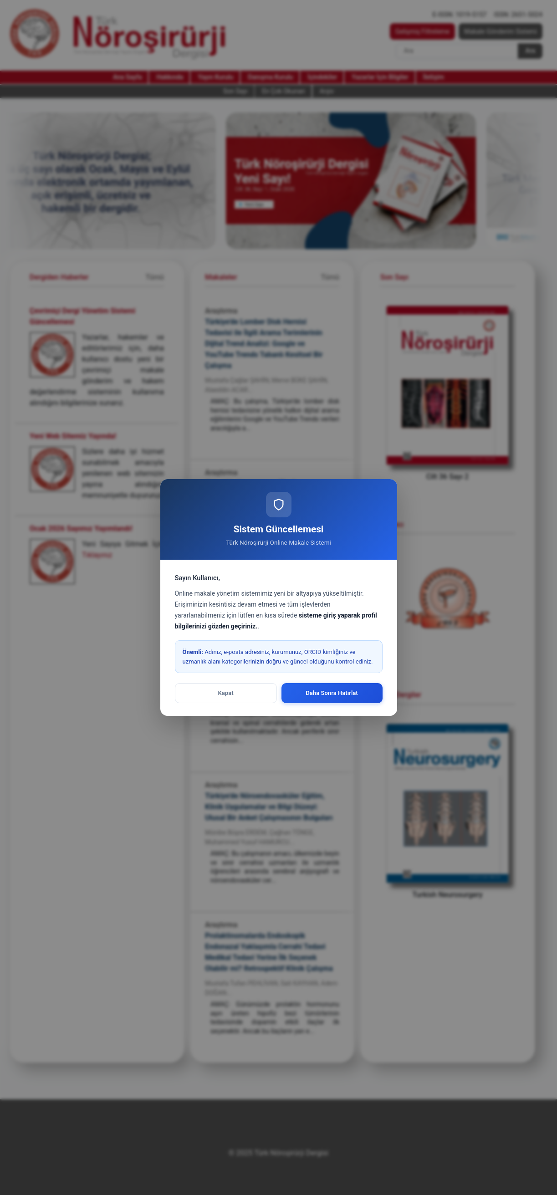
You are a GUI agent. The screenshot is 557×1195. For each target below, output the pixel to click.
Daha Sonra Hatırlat (332, 692)
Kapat (225, 692)
